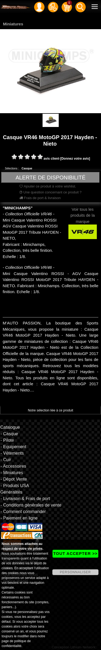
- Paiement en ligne (19, 518)
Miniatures (13, 24)
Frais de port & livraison (40, 198)
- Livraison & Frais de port (25, 498)
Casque (27, 168)
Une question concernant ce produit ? (50, 192)
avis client (51, 158)
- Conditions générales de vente (31, 505)
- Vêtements (12, 453)
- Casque (9, 433)
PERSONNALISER (75, 572)
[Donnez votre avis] (75, 158)
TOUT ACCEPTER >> (75, 553)
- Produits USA (15, 485)
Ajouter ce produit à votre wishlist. (47, 186)
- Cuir (6, 459)
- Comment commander (23, 511)
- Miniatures (12, 472)
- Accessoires (13, 466)
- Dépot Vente (14, 479)
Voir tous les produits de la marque (82, 220)
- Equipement (13, 446)
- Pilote (7, 440)
